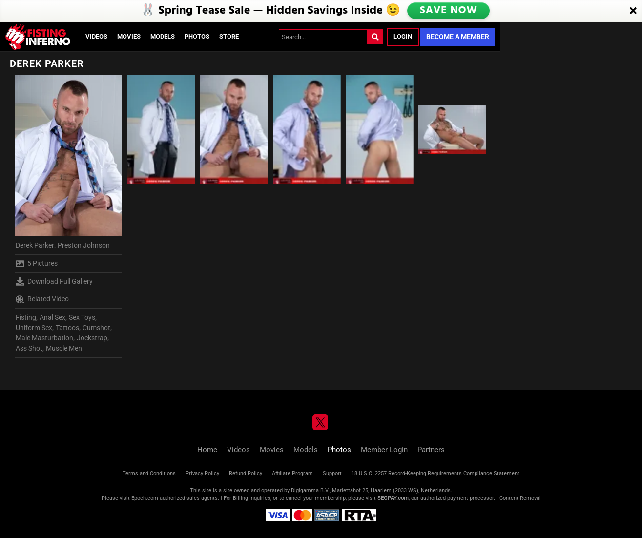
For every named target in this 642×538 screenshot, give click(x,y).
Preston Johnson (84, 245)
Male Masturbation (44, 338)
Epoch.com (144, 498)
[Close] (633, 11)
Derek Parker (35, 245)
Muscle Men (64, 348)
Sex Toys (82, 317)
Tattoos (67, 327)
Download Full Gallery (54, 281)
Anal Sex (52, 317)
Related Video (42, 299)
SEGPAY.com (393, 498)
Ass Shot (29, 348)
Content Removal (520, 498)
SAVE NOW (449, 10)
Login (402, 36)
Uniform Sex (34, 327)
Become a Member (457, 37)
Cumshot (96, 327)
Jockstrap (92, 338)
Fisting (26, 317)
